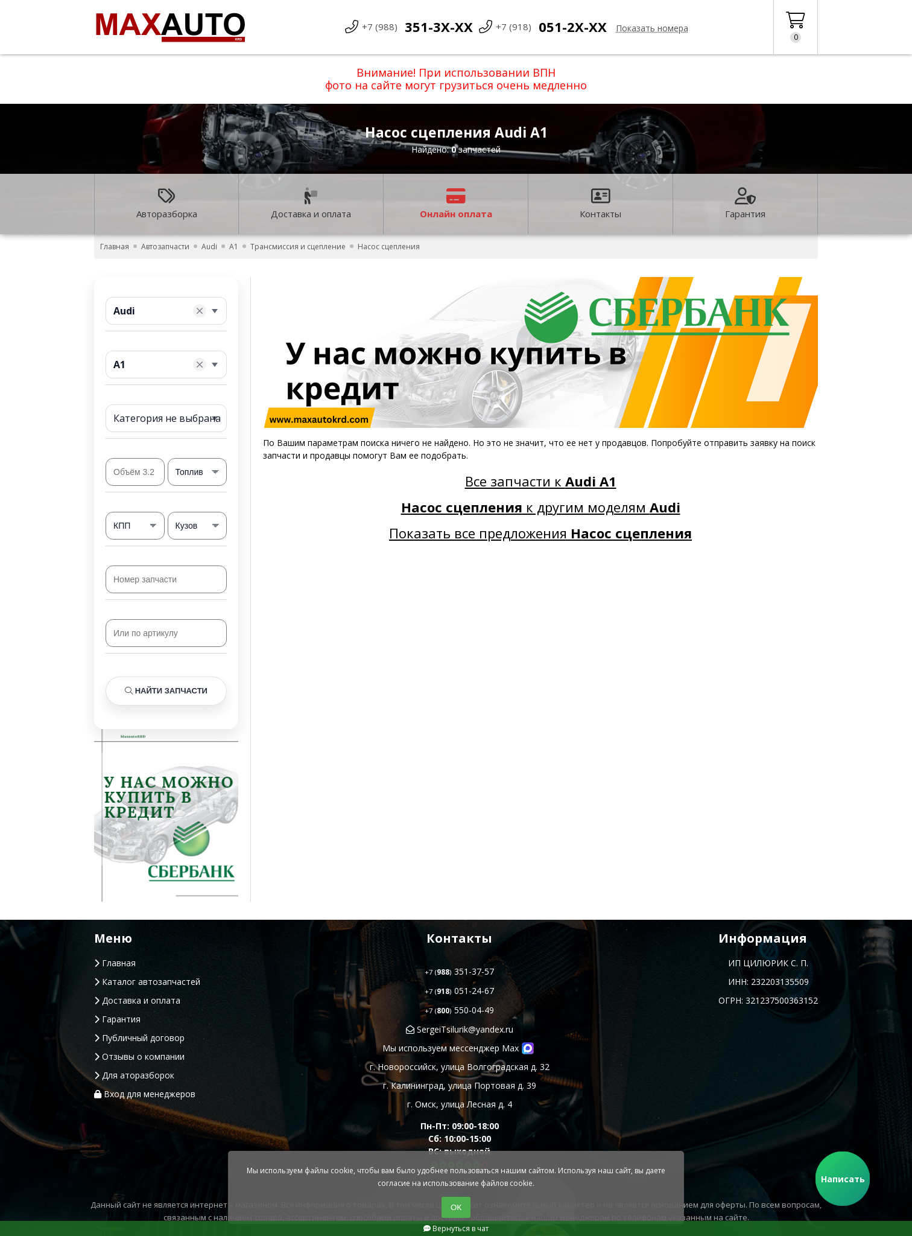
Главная (115, 963)
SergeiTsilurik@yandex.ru (459, 1029)
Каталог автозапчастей (147, 981)
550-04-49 (459, 1010)
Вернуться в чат (456, 1228)
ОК (456, 1207)
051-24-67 (459, 990)
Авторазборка (166, 204)
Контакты (600, 204)
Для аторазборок (134, 1075)
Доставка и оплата (311, 204)
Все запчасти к (540, 481)
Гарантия (745, 204)
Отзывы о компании (139, 1056)
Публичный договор (139, 1037)
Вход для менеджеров (144, 1094)
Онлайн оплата (456, 204)
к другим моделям (540, 507)
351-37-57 (459, 971)
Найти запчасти (166, 690)
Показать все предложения (540, 533)
